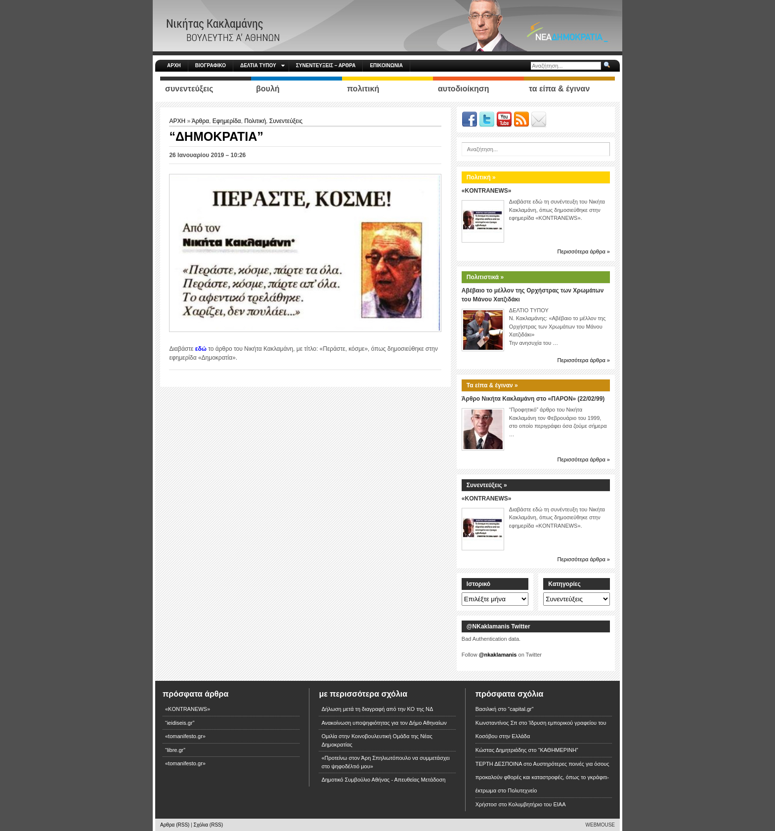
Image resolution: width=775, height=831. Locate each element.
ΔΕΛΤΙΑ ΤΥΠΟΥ (262, 65)
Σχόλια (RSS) (208, 825)
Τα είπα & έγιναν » (492, 385)
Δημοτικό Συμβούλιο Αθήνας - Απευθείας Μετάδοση (383, 780)
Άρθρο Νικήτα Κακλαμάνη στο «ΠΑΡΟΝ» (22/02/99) (533, 398)
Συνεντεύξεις (285, 121)
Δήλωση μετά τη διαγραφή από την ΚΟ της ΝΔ (377, 709)
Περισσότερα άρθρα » (583, 251)
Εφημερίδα (227, 121)
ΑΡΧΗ (174, 65)
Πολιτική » (481, 177)
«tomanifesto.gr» (185, 736)
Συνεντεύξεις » (487, 485)
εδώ (201, 348)
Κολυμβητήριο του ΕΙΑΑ (537, 804)
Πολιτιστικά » (485, 277)
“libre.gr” (175, 750)
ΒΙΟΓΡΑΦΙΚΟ (210, 65)
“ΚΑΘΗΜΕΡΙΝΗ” (558, 750)
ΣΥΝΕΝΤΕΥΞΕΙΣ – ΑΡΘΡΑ (326, 65)
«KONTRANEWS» (487, 190)
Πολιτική (255, 121)
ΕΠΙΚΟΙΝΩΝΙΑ (386, 65)
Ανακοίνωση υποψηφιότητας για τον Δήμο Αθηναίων (383, 723)
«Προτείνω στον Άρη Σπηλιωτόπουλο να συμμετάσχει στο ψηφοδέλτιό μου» (385, 762)
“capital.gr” (520, 709)
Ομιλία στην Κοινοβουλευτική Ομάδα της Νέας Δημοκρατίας (376, 740)
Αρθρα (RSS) (174, 825)
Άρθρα (200, 121)
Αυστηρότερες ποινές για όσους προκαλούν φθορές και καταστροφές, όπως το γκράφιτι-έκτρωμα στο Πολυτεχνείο (542, 777)
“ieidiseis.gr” (179, 723)
